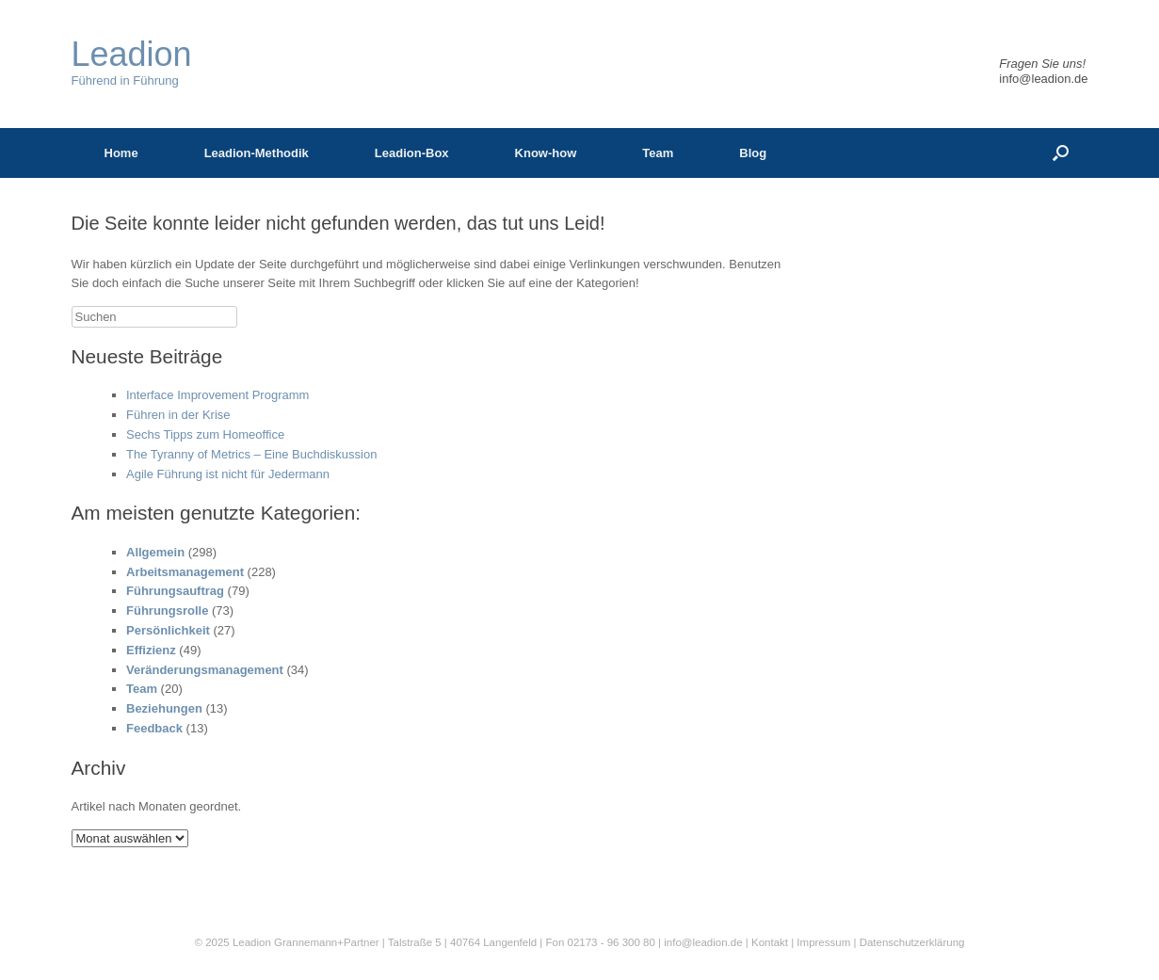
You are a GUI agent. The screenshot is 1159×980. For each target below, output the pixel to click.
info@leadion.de (1043, 79)
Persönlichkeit (168, 630)
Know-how (546, 153)
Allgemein (155, 552)
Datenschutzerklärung (912, 942)
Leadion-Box (412, 153)
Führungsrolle (167, 610)
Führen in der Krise (178, 415)
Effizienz (151, 650)
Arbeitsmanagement (185, 572)
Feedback (154, 728)
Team (657, 153)
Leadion (252, 942)
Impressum (825, 942)
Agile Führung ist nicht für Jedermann (228, 474)
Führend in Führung (132, 63)
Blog (752, 153)
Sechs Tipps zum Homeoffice (205, 434)
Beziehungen (164, 708)
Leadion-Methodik (256, 153)
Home (121, 153)
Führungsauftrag (175, 591)
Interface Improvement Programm (217, 395)
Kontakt (769, 942)
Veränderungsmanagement (204, 670)
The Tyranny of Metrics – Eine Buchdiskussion (251, 454)
